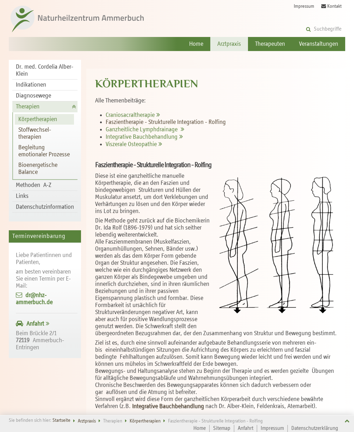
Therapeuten (270, 44)
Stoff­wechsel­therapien (34, 133)
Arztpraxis (229, 44)
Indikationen (31, 85)
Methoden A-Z (33, 185)
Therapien (27, 107)
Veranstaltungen (318, 44)
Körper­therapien (37, 119)
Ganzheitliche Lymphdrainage (142, 129)
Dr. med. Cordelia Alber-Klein (44, 70)
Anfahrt (35, 324)
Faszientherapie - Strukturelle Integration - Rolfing (166, 122)
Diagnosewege (33, 96)
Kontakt (331, 6)
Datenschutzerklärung (314, 428)
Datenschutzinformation (45, 207)
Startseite (61, 420)
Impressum (304, 6)
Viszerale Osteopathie (131, 144)
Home (196, 44)
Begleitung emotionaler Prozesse (44, 151)
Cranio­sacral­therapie (130, 115)
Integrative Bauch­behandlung (142, 137)
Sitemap (221, 428)
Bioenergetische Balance (37, 168)
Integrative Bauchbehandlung (168, 406)
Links (22, 196)
